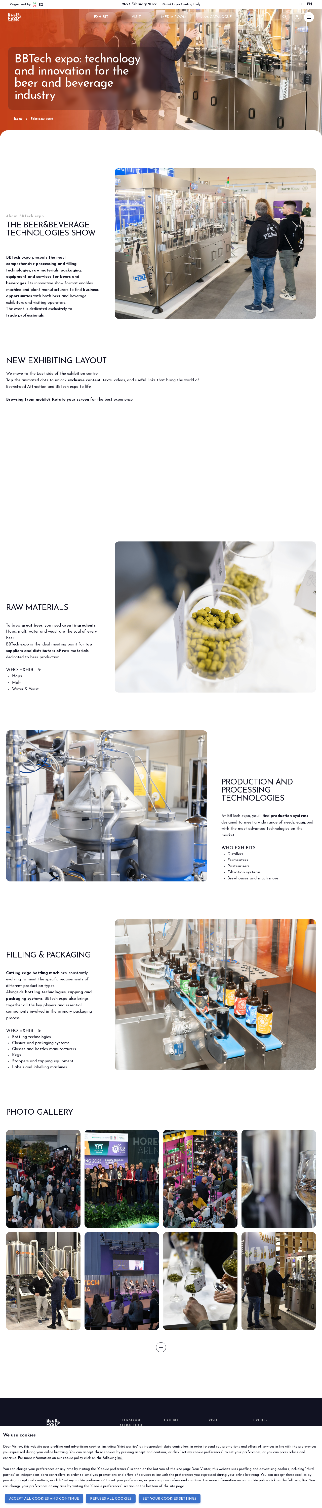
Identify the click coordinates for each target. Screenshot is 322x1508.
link (120, 1458)
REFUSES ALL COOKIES (111, 1499)
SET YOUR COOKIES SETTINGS (169, 1499)
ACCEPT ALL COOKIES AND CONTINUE (44, 1499)
